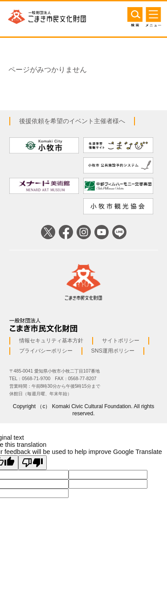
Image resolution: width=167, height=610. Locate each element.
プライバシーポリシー (46, 351)
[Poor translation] (32, 462)
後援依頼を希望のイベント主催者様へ (72, 120)
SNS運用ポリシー (112, 351)
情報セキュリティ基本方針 (51, 340)
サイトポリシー (120, 340)
